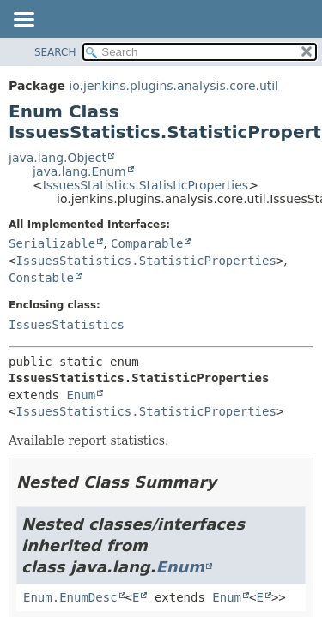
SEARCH (55, 52)
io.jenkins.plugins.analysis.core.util (173, 86)
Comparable (147, 243)
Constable (41, 278)
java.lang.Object (57, 158)
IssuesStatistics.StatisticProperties (145, 185)
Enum (80, 395)
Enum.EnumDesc (70, 597)
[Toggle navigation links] (23, 21)
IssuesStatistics (67, 325)
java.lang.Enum (79, 171)
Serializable (52, 243)
